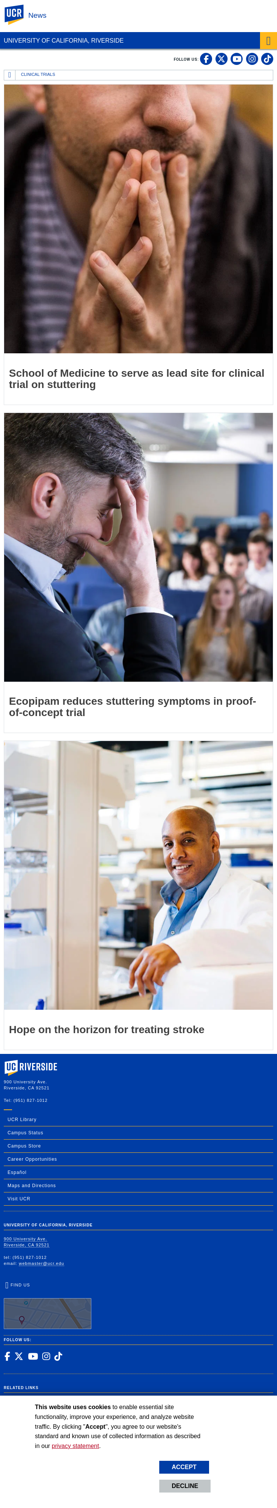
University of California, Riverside (64, 40)
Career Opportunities (32, 1159)
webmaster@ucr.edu (41, 1263)
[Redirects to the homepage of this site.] (9, 75)
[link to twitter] (221, 59)
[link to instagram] (252, 59)
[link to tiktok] (267, 59)
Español (17, 1172)
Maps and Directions (32, 1185)
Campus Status (25, 1132)
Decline (185, 1486)
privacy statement (75, 1446)
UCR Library (22, 1119)
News (37, 15)
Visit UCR (19, 1198)
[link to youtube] (237, 59)
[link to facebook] (206, 59)
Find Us (47, 1306)
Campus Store (24, 1146)
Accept (184, 1467)
